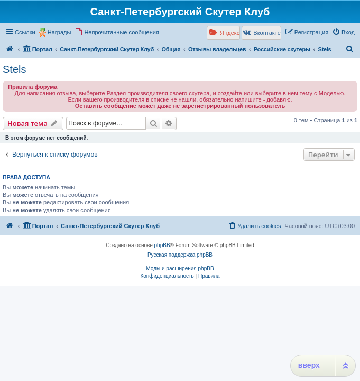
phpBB (162, 245)
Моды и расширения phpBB (180, 268)
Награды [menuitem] (59, 32)
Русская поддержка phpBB (180, 255)
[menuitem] (117, 32)
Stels (14, 69)
